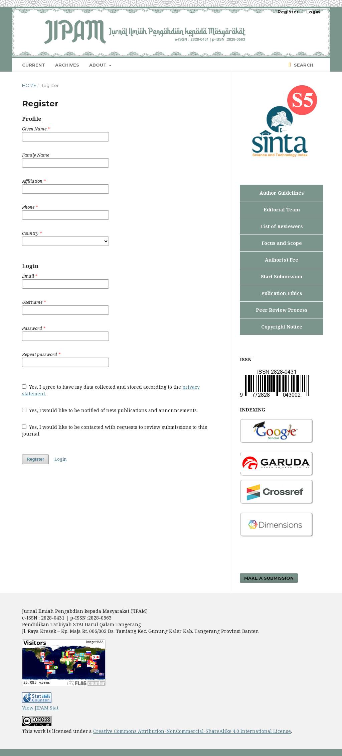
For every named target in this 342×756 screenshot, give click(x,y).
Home (29, 85)
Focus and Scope (282, 243)
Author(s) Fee (281, 260)
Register (288, 11)
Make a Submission (269, 578)
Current (33, 65)
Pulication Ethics (281, 293)
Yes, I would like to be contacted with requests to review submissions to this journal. (114, 430)
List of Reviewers (281, 226)
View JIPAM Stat (40, 707)
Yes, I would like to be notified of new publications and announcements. (110, 410)
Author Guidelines (282, 193)
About (98, 65)
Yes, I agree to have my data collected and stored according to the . (111, 390)
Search (303, 65)
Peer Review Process (282, 310)
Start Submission (281, 276)
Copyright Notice (281, 326)
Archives (67, 65)
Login (313, 11)
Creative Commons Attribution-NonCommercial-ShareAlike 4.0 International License (192, 731)
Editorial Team (282, 209)
